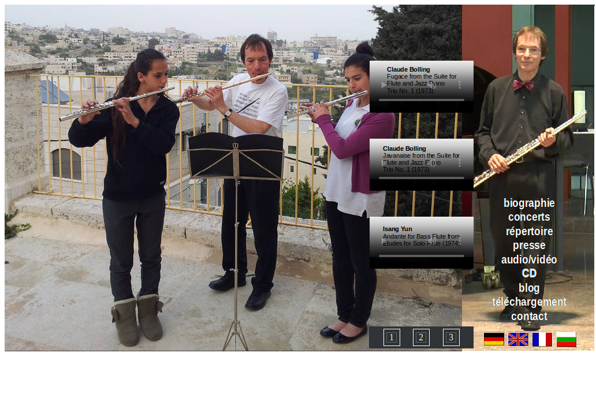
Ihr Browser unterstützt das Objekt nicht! (422, 81)
